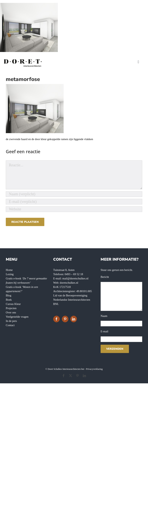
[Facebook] (56, 319)
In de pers (11, 320)
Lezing (10, 274)
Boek (9, 299)
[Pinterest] (65, 319)
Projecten (11, 308)
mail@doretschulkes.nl (75, 278)
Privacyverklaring (94, 369)
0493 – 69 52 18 (74, 274)
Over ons (11, 312)
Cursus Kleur (13, 303)
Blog (8, 295)
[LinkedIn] (73, 319)
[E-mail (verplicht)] (74, 201)
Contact (10, 325)
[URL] (74, 209)
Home (9, 269)
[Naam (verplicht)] (74, 194)
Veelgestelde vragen (17, 316)
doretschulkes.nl (69, 282)
